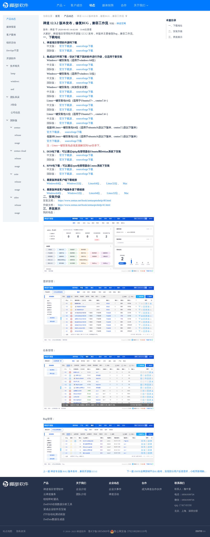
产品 (60, 5)
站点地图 (7, 531)
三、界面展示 (175, 37)
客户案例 (11, 34)
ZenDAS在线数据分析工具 (57, 504)
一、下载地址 (175, 25)
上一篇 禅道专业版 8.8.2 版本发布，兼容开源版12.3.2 (70, 471)
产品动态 (68, 16)
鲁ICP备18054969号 (99, 531)
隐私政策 (21, 531)
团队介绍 (81, 494)
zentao (17, 127)
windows (15, 81)
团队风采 (15, 97)
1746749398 (185, 505)
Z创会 (14, 104)
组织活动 (11, 42)
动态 (92, 5)
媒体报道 (11, 26)
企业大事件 (115, 489)
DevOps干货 (12, 50)
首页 (57, 16)
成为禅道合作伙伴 (152, 489)
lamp (13, 73)
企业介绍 (81, 489)
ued (12, 89)
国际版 (13, 120)
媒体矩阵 (108, 5)
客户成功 (76, 5)
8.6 (200, 531)
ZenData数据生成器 (54, 519)
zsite (16, 174)
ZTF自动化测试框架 (54, 514)
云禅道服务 (49, 494)
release (18, 135)
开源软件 (11, 58)
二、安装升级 (175, 31)
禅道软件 (81, 531)
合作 (124, 5)
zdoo (16, 197)
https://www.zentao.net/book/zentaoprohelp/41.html (84, 205)
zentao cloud (20, 151)
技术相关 (15, 66)
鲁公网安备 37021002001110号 (128, 531)
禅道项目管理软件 (53, 489)
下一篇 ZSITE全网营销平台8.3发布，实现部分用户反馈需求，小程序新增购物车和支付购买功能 (167, 471)
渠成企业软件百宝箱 (54, 509)
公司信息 (15, 112)
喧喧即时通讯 (50, 499)
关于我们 (140, 5)
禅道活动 (114, 494)
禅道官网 (121, 23)
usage (17, 143)
